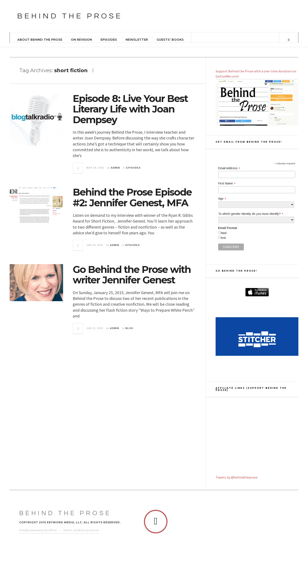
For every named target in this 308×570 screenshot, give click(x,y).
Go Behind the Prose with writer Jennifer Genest (132, 274)
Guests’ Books (170, 40)
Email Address (229, 168)
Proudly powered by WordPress (38, 530)
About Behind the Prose (39, 40)
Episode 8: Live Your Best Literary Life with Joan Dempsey (130, 109)
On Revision (81, 40)
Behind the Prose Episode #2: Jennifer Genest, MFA (132, 197)
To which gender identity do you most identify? (250, 214)
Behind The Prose (65, 513)
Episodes (109, 40)
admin (115, 167)
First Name (226, 183)
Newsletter (137, 40)
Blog (129, 328)
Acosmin (94, 530)
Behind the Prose (70, 16)
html (224, 233)
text (223, 237)
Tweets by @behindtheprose (237, 477)
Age (222, 199)
